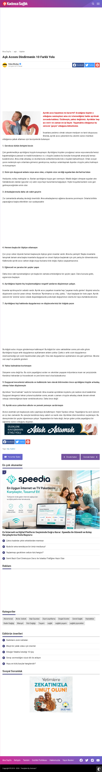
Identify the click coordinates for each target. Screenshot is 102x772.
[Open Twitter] (86, 760)
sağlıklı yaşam (61, 623)
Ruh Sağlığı (30, 623)
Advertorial (8, 619)
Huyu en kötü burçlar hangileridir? (21, 663)
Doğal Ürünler (63, 619)
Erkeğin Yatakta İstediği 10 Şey (20, 652)
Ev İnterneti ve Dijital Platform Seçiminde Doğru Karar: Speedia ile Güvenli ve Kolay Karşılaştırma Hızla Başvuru (47, 533)
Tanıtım (26, 760)
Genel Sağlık (77, 619)
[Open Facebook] (81, 760)
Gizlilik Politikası (39, 760)
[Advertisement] (51, 29)
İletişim (17, 760)
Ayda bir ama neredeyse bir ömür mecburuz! (26, 546)
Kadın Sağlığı (9, 623)
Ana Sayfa (6, 760)
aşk (8, 449)
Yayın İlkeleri (68, 760)
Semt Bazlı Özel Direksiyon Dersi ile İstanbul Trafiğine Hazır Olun (35, 558)
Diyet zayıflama (49, 619)
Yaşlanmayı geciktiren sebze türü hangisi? (25, 552)
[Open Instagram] (92, 760)
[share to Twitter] (90, 65)
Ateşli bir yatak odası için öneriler (21, 646)
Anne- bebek (21, 619)
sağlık (50, 623)
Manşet (20, 623)
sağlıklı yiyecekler (77, 623)
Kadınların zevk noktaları (17, 640)
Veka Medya (14, 64)
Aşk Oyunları (34, 619)
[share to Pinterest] (97, 65)
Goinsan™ (33, 768)
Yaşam (41, 623)
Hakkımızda (55, 760)
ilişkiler (12, 449)
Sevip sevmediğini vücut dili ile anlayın (23, 657)
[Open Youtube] (98, 760)
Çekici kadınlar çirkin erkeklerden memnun (25, 540)
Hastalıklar (90, 619)
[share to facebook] (78, 65)
